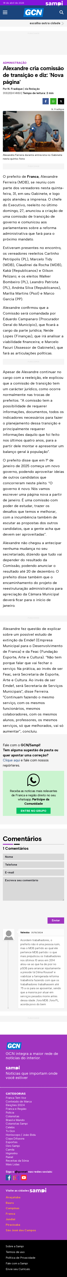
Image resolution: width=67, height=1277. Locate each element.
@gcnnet (21, 1171)
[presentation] (37, 909)
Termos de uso (15, 1252)
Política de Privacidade (20, 1257)
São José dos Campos (21, 1230)
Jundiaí (10, 1219)
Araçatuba (13, 1197)
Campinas (12, 1208)
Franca (10, 1213)
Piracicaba (13, 1224)
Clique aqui (11, 760)
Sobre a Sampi (15, 1246)
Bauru (10, 1203)
